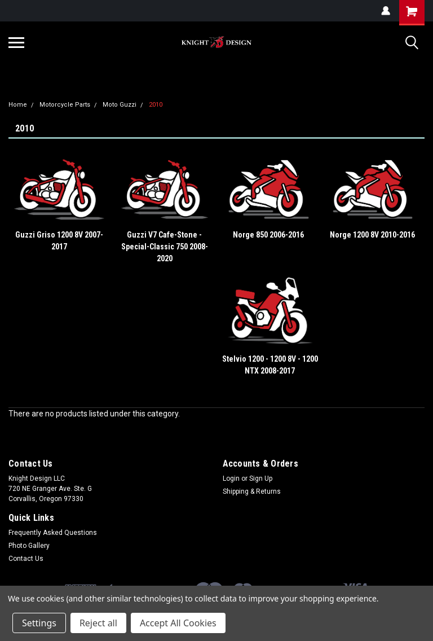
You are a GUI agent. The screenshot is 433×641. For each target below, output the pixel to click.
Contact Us (25, 559)
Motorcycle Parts (64, 104)
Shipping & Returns (252, 491)
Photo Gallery (29, 546)
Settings (39, 623)
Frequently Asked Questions (52, 533)
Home (17, 104)
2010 (155, 104)
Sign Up (260, 478)
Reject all (98, 623)
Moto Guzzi (119, 104)
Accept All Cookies (178, 623)
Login (231, 478)
